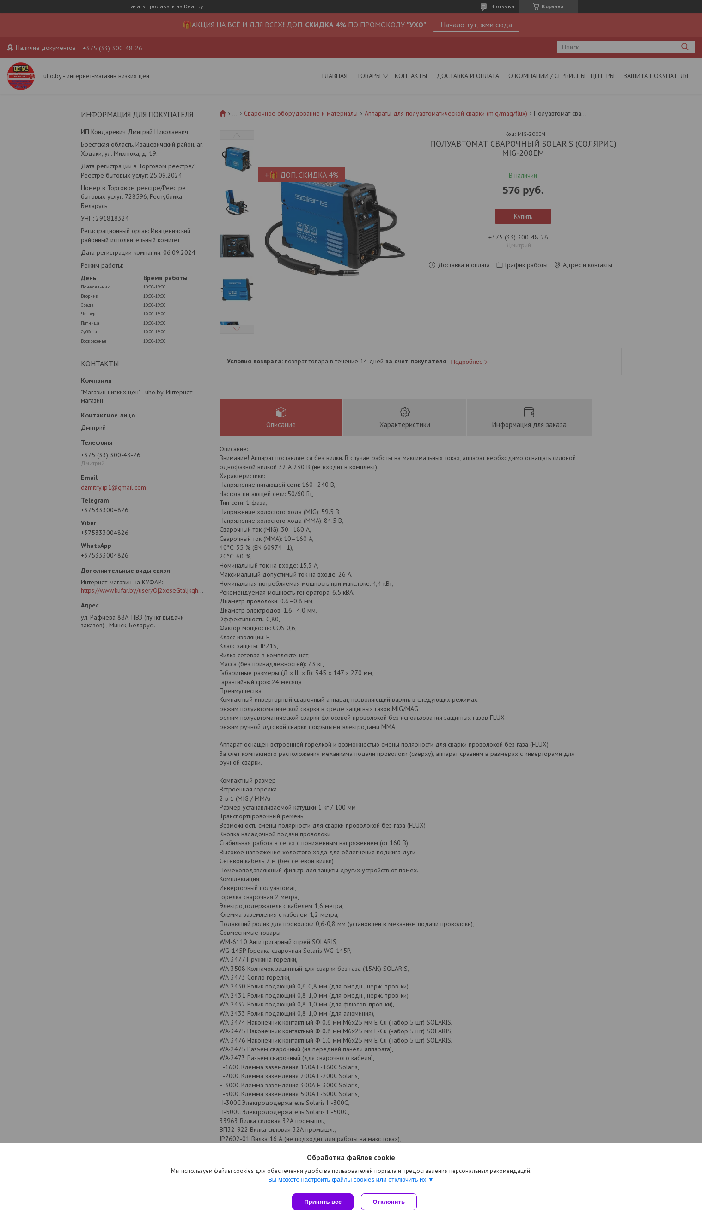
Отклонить (391, 1201)
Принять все (323, 1201)
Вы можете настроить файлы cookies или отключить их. (348, 1181)
